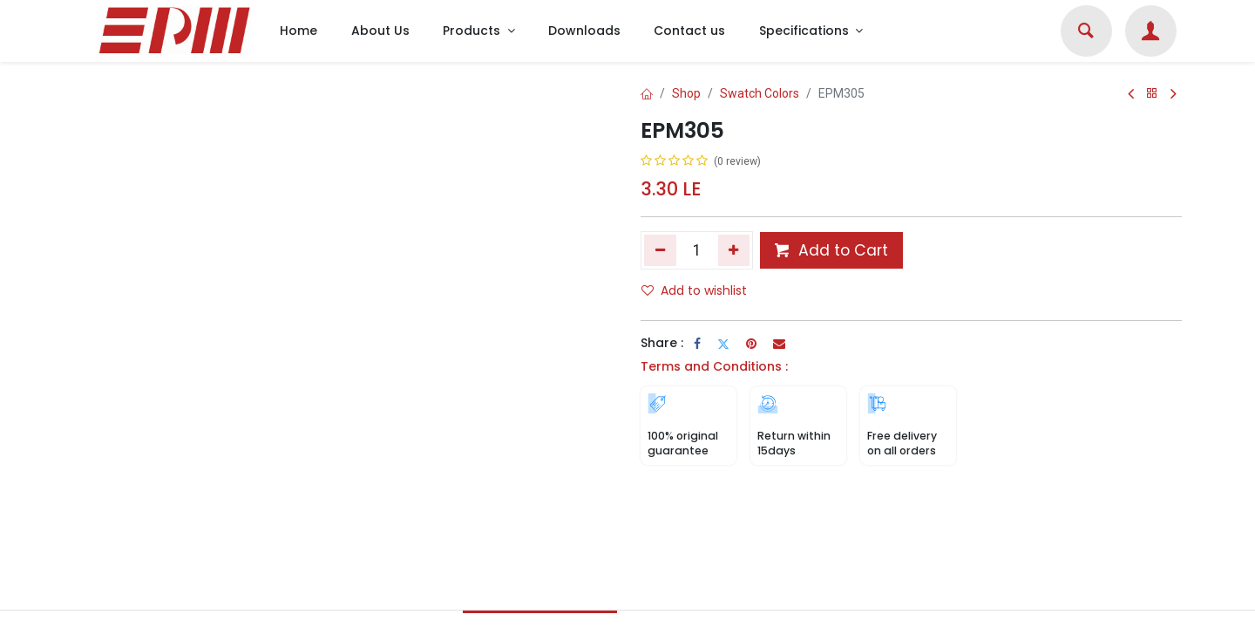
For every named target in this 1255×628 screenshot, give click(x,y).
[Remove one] (660, 250)
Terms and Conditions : (714, 366)
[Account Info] (1150, 33)
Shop (686, 93)
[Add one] (734, 250)
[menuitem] (298, 31)
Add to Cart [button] (831, 250)
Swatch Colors (759, 93)
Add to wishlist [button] (694, 290)
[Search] (1086, 33)
